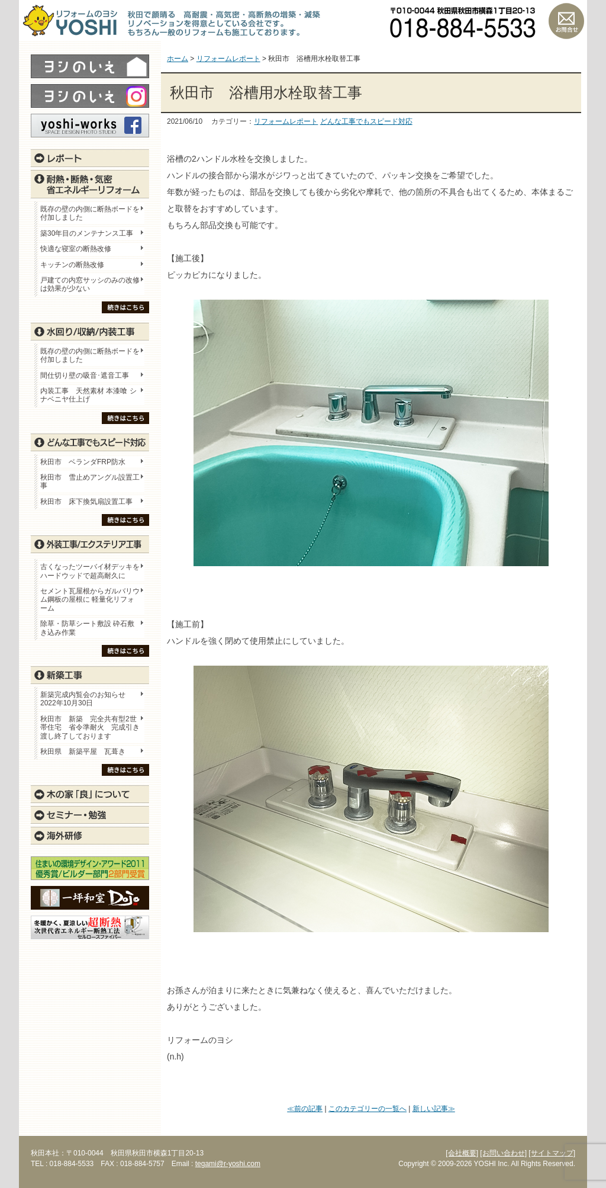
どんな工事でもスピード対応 (366, 121)
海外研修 (90, 836)
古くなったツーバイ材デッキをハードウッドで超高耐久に (90, 571)
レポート (90, 158)
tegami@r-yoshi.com (227, 1164)
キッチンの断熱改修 (75, 265)
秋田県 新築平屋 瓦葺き (82, 751)
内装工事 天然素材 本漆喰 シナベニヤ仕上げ (88, 395)
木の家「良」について (90, 794)
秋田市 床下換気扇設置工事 (86, 501)
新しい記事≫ (433, 1108)
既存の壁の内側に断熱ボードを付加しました (90, 213)
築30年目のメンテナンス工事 (86, 233)
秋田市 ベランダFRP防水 (82, 462)
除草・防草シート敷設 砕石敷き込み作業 (87, 627)
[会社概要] (462, 1153)
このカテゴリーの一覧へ (367, 1108)
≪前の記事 (305, 1108)
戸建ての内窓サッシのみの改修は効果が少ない (90, 284)
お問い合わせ (566, 20)
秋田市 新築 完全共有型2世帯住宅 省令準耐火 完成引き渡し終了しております (90, 727)
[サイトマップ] (551, 1153)
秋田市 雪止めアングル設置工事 (90, 481)
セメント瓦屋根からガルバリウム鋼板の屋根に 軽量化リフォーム (90, 599)
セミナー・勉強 (90, 815)
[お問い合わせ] (503, 1153)
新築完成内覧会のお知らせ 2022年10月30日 (82, 699)
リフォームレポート (286, 121)
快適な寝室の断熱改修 (75, 249)
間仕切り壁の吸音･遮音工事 (84, 375)
